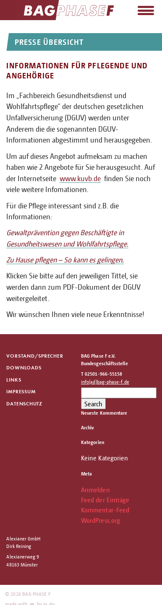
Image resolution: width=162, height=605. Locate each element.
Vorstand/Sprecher (34, 356)
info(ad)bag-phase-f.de (105, 382)
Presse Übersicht (49, 42)
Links (13, 380)
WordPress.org (100, 520)
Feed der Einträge (105, 500)
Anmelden (95, 490)
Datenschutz (24, 403)
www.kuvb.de (80, 178)
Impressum (20, 391)
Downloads (23, 367)
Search (93, 404)
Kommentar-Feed (105, 510)
